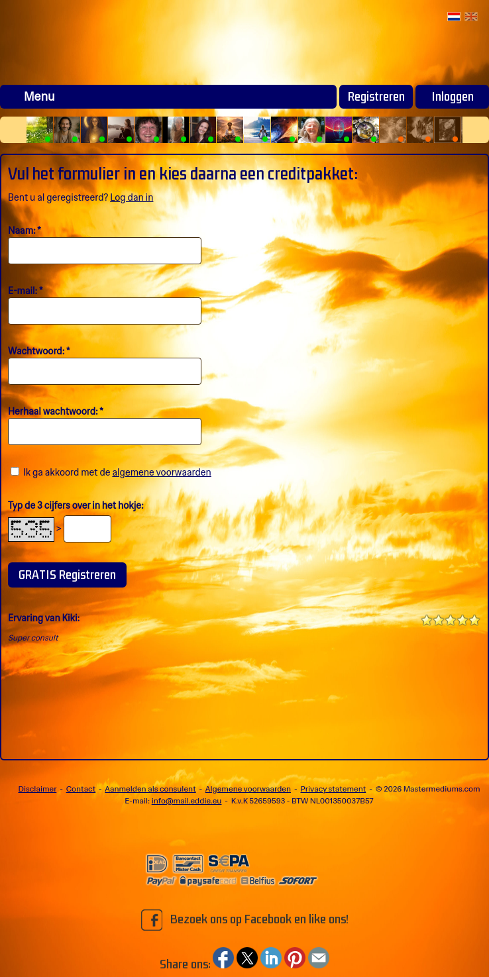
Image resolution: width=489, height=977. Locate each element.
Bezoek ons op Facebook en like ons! (245, 920)
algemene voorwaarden (161, 472)
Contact (81, 789)
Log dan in (131, 197)
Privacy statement (333, 789)
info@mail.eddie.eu (187, 801)
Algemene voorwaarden (248, 789)
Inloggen (452, 97)
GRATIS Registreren (67, 575)
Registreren (376, 97)
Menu (39, 97)
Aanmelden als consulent (150, 789)
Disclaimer (38, 789)
